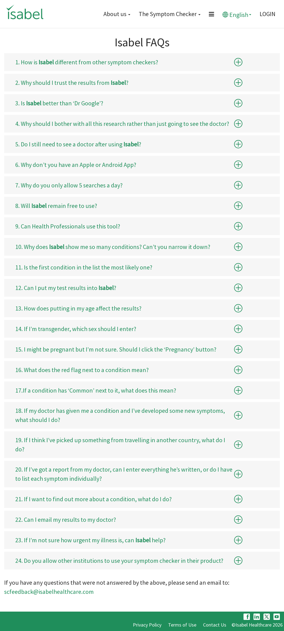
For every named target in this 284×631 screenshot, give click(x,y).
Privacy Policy (147, 625)
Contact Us (214, 625)
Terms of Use (182, 625)
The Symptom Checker (170, 14)
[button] (238, 62)
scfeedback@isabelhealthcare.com (49, 592)
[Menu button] (211, 14)
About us (116, 14)
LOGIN (267, 14)
